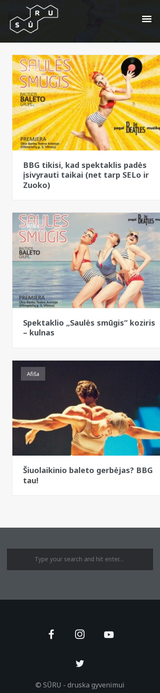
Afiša (33, 68)
